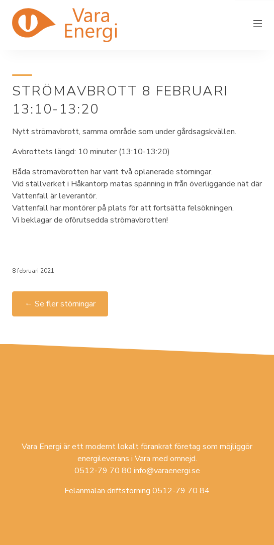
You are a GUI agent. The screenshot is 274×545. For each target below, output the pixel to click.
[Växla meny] (258, 25)
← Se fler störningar (60, 303)
